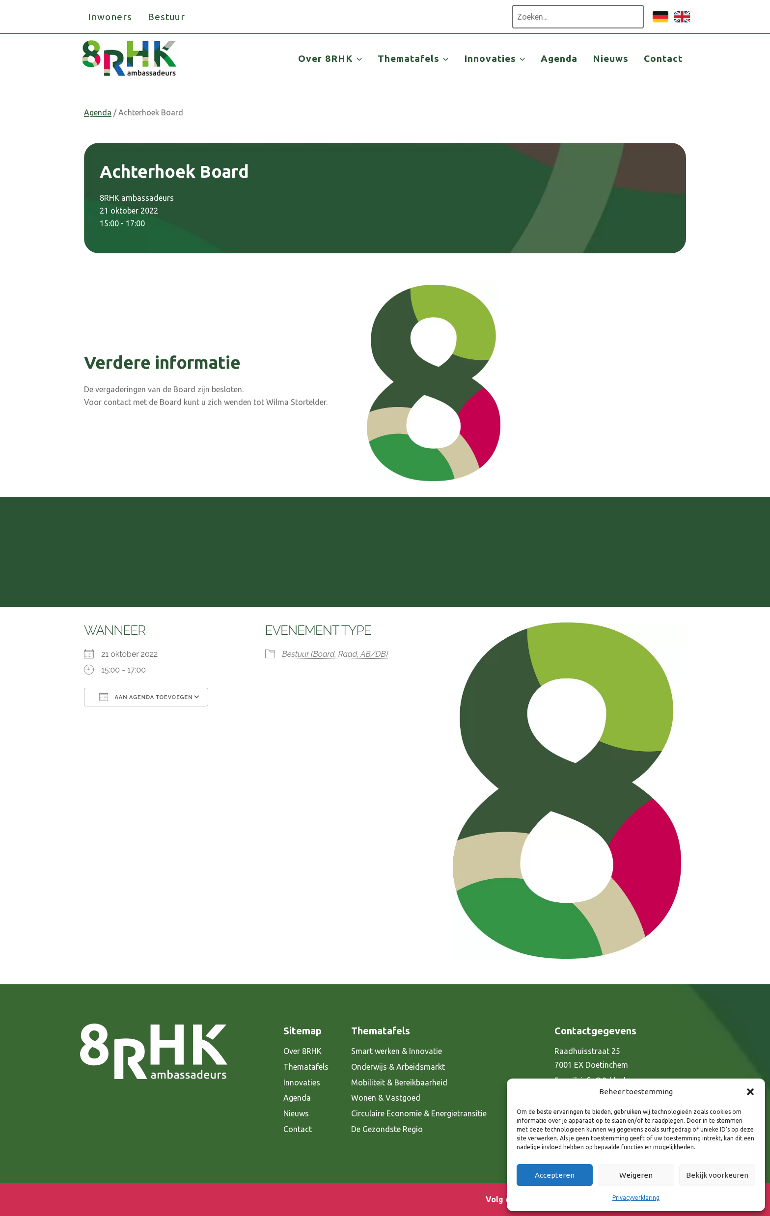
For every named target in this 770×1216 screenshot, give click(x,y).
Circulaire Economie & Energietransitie (419, 1113)
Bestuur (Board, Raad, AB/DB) (335, 654)
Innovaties (301, 1082)
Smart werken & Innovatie (396, 1051)
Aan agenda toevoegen (146, 696)
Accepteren (555, 1175)
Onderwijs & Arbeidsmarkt (398, 1066)
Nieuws (611, 58)
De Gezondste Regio (387, 1129)
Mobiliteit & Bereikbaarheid (399, 1082)
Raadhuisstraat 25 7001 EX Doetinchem (591, 1058)
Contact (663, 58)
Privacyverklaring (636, 1197)
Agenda (559, 58)
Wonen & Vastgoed (385, 1097)
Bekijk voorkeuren (717, 1175)
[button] (750, 1092)
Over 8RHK (302, 1051)
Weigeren (636, 1175)
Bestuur (167, 16)
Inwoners (110, 16)
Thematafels (306, 1066)
